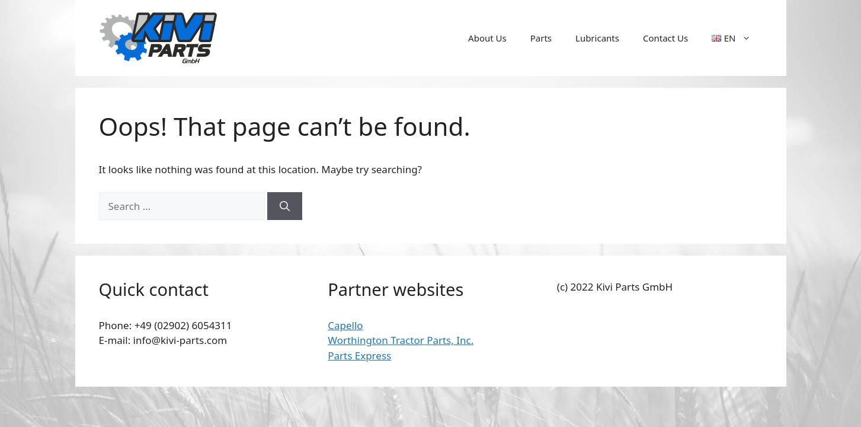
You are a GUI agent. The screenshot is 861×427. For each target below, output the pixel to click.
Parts (541, 38)
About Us (487, 38)
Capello (345, 325)
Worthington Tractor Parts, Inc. (400, 340)
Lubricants (597, 38)
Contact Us (665, 38)
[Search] (284, 206)
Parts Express (359, 355)
